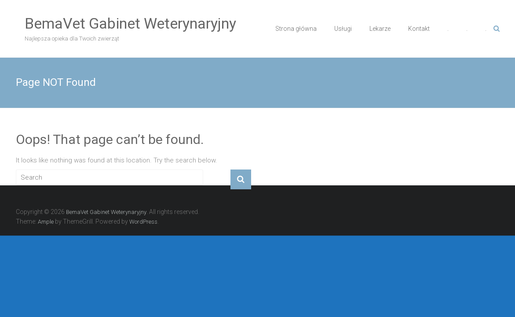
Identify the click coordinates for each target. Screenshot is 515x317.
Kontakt (419, 28)
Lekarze (380, 28)
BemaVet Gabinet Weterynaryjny (130, 23)
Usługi (343, 28)
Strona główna (296, 28)
